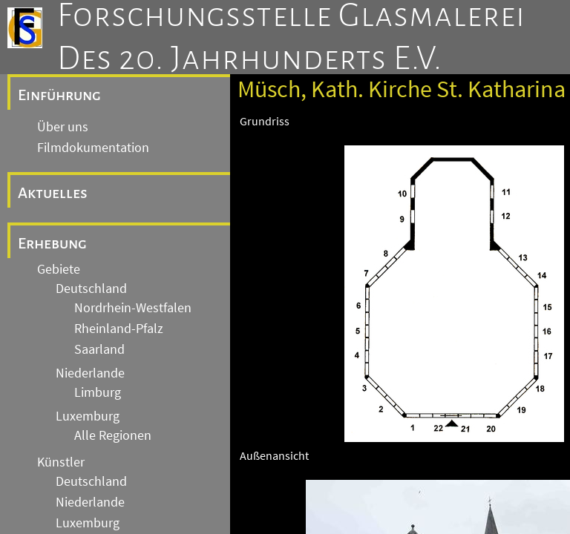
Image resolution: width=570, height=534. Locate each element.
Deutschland (91, 288)
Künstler (61, 462)
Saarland (99, 349)
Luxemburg (87, 416)
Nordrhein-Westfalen (132, 308)
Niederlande (90, 373)
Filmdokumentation (93, 147)
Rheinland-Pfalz (118, 328)
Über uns (62, 127)
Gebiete (58, 269)
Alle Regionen (112, 435)
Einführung (59, 95)
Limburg (97, 392)
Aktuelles (53, 193)
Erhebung (52, 243)
